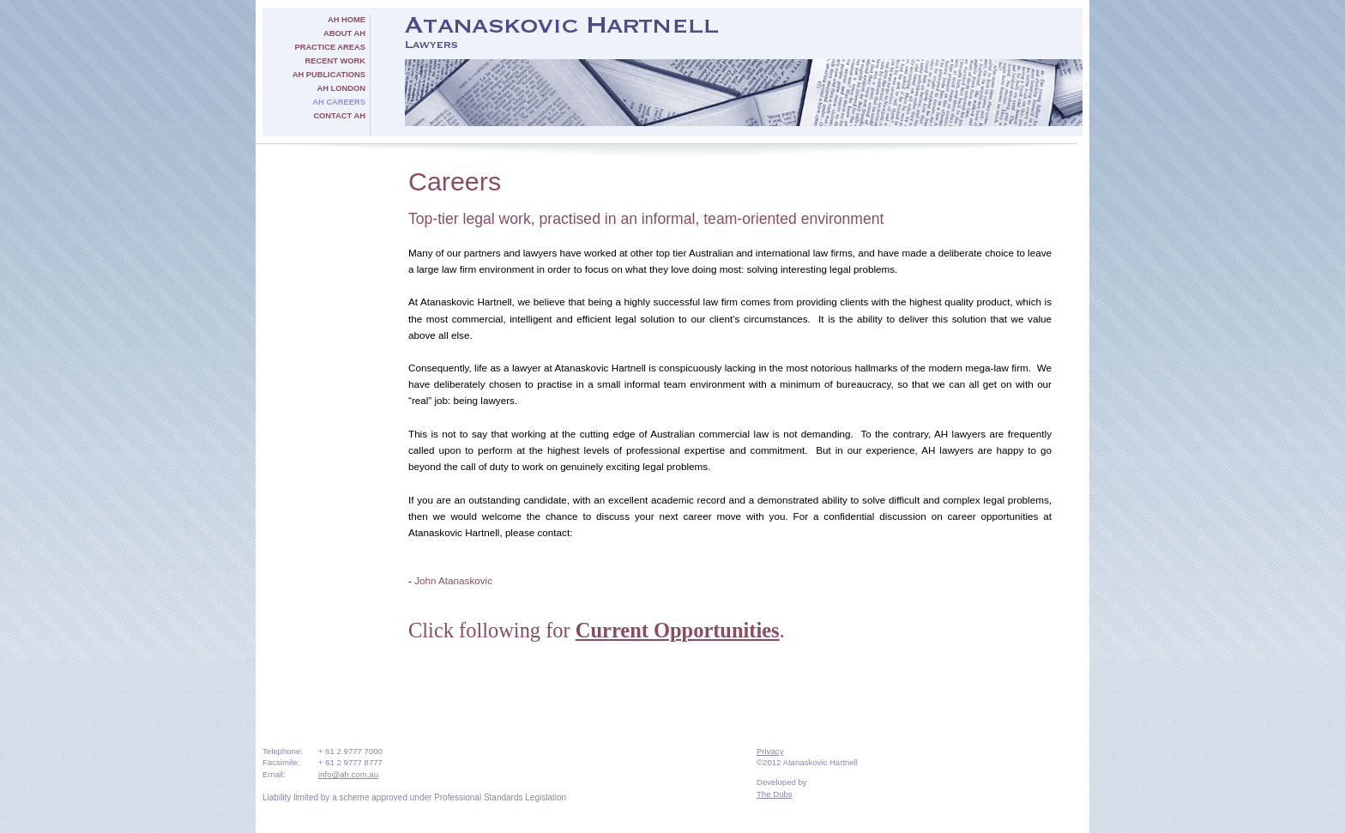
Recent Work (335, 61)
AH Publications (329, 74)
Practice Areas (329, 47)
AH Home (346, 19)
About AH (344, 33)
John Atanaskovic (453, 580)
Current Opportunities (678, 630)
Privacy (770, 751)
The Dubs (775, 794)
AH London (341, 88)
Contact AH (339, 116)
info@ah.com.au (348, 774)
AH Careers (338, 102)
